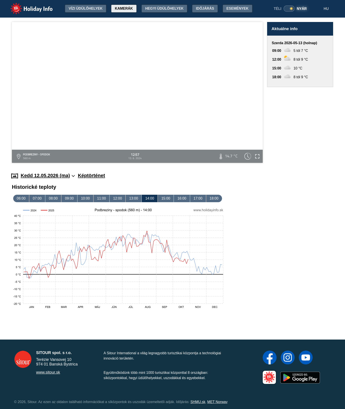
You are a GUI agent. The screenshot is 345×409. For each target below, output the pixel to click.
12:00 (117, 198)
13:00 (133, 198)
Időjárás (205, 8)
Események (237, 8)
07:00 (37, 198)
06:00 (21, 198)
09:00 (69, 198)
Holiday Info (27, 5)
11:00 (101, 198)
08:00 (53, 198)
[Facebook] (270, 358)
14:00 (149, 198)
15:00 (165, 198)
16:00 (181, 198)
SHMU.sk (198, 402)
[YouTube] (306, 358)
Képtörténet (91, 175)
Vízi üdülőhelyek (86, 8)
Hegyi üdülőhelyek (164, 8)
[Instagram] (288, 358)
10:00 (85, 198)
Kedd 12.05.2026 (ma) (48, 175)
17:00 (198, 198)
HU (326, 9)
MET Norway (217, 402)
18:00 (214, 198)
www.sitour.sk (48, 372)
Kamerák (124, 8)
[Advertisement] (300, 125)
